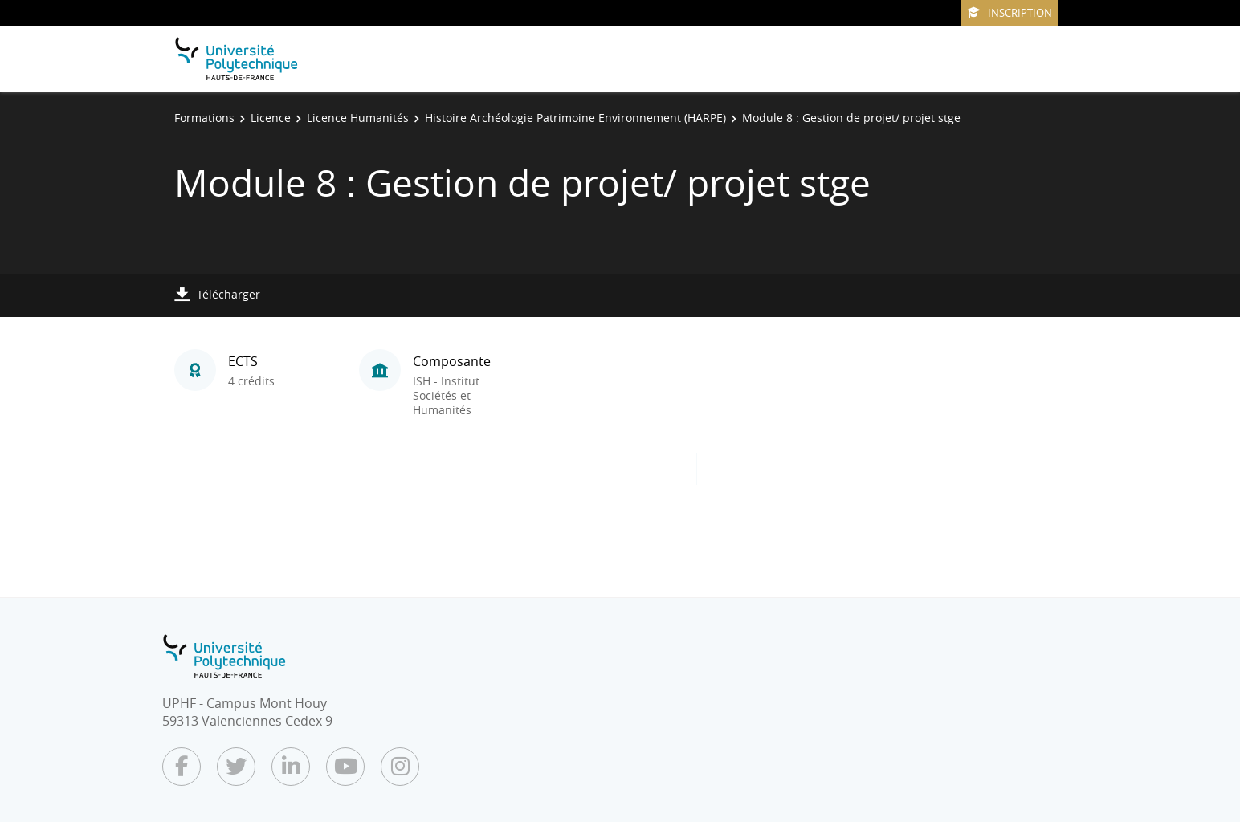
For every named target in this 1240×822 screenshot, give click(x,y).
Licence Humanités (358, 117)
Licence (271, 117)
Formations (204, 117)
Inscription (1009, 13)
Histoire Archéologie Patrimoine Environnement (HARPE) (575, 117)
